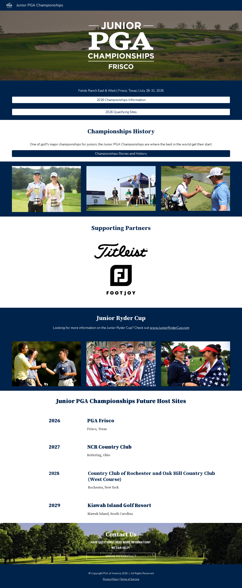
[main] (121, 90)
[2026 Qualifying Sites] (121, 112)
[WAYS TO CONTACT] (121, 556)
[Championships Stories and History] (121, 153)
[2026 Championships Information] (121, 99)
